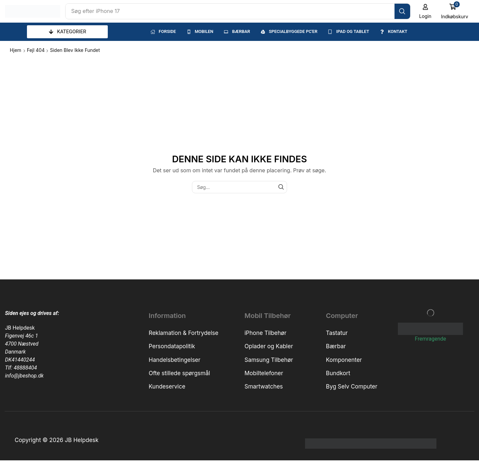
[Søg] (402, 11)
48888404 (25, 368)
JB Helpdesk (20, 328)
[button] (425, 11)
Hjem (15, 50)
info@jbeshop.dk (24, 376)
